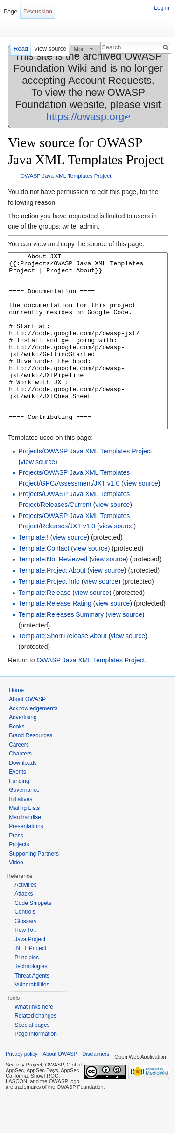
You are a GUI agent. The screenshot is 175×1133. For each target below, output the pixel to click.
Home (16, 725)
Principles (26, 992)
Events (17, 806)
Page (10, 11)
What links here (33, 1042)
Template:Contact (43, 583)
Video (16, 897)
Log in (161, 8)
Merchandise (25, 852)
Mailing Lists (24, 843)
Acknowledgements (33, 743)
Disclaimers (95, 1089)
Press (16, 870)
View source (50, 48)
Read (21, 48)
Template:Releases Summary (61, 649)
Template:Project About (51, 605)
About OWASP (27, 734)
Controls (24, 947)
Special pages (31, 1060)
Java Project (29, 974)
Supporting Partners (34, 888)
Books (16, 761)
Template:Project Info (49, 616)
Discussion (37, 11)
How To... (26, 965)
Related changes (35, 1050)
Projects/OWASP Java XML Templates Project (85, 486)
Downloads (22, 798)
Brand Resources (30, 770)
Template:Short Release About (62, 670)
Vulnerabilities (31, 1019)
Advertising (22, 752)
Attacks (23, 928)
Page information (35, 1069)
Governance (24, 825)
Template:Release (44, 627)
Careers (19, 779)
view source (38, 496)
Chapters (20, 788)
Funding (19, 816)
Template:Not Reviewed (52, 594)
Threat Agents (31, 1010)
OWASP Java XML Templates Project (66, 176)
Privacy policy (21, 1089)
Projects (19, 879)
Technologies (30, 1001)
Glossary (25, 956)
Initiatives (20, 834)
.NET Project (30, 983)
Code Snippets (32, 938)
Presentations (26, 861)
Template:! (33, 572)
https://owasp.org (85, 116)
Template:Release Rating (54, 638)
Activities (25, 920)
